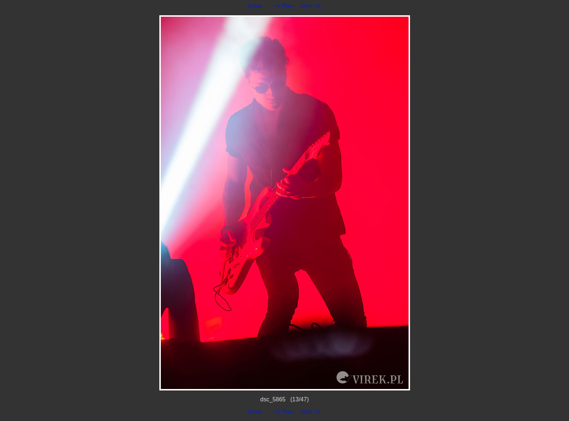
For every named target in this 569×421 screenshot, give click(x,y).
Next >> (311, 6)
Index (255, 6)
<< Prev (284, 6)
